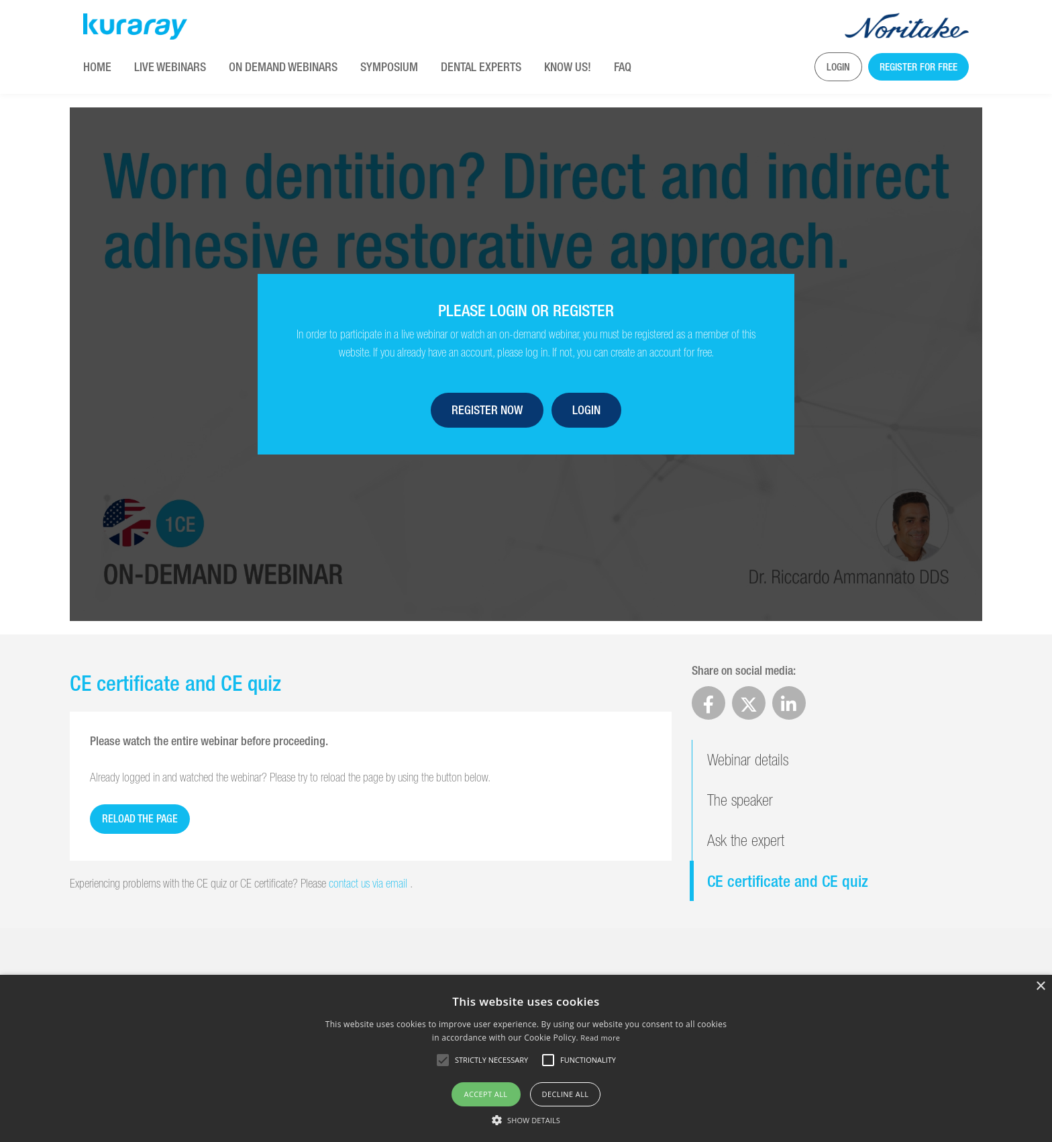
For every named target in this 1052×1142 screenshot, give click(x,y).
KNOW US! (567, 67)
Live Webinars (170, 67)
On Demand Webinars (283, 67)
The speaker (740, 800)
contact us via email (369, 883)
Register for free (918, 67)
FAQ (622, 67)
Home (97, 67)
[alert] (526, 1058)
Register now (487, 410)
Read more (600, 1038)
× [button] (1040, 987)
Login (838, 67)
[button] (526, 1120)
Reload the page (140, 818)
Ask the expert (745, 840)
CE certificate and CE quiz (787, 880)
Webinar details (747, 760)
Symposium (389, 67)
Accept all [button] (486, 1094)
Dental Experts (481, 67)
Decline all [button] (565, 1094)
